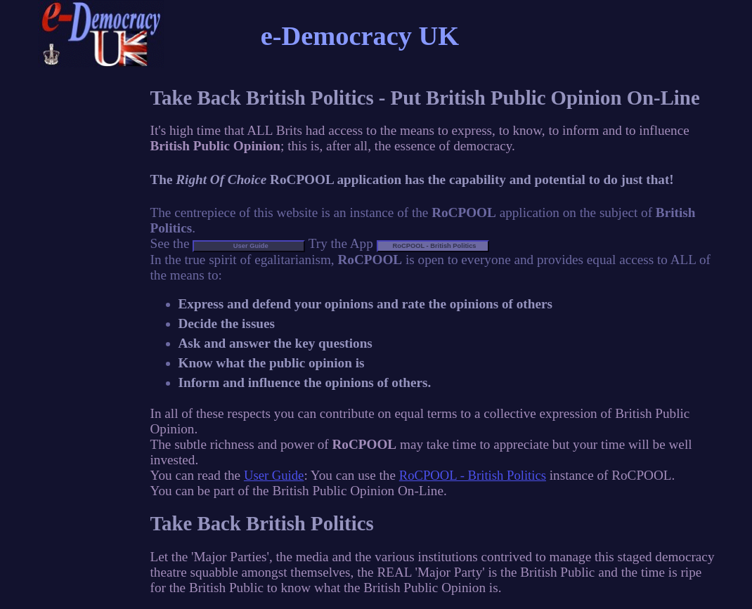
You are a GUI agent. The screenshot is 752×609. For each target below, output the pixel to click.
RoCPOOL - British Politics (472, 475)
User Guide (274, 475)
